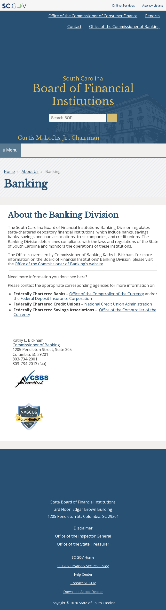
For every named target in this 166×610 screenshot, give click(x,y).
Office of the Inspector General (83, 536)
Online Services (123, 5)
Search (112, 118)
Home (9, 171)
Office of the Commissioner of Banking (124, 26)
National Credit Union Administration (118, 304)
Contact (74, 26)
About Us (30, 171)
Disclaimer (83, 528)
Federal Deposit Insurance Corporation (56, 298)
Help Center (83, 574)
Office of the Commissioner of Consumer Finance (92, 15)
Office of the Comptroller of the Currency (106, 293)
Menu (10, 150)
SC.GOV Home (83, 557)
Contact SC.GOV (83, 583)
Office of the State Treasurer (83, 544)
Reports (152, 15)
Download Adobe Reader (83, 591)
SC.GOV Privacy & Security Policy (83, 566)
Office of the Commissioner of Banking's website (59, 264)
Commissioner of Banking (36, 345)
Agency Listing (152, 5)
